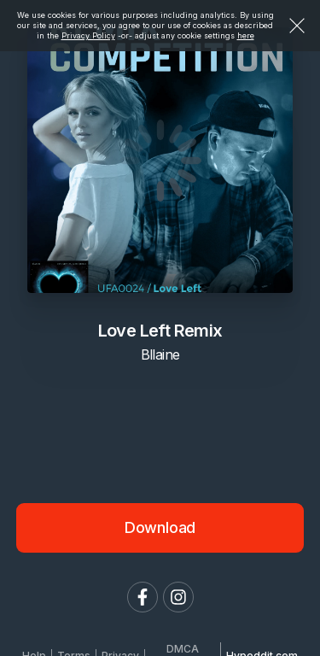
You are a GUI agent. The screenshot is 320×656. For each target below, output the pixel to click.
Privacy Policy (88, 35)
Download (160, 527)
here (245, 35)
